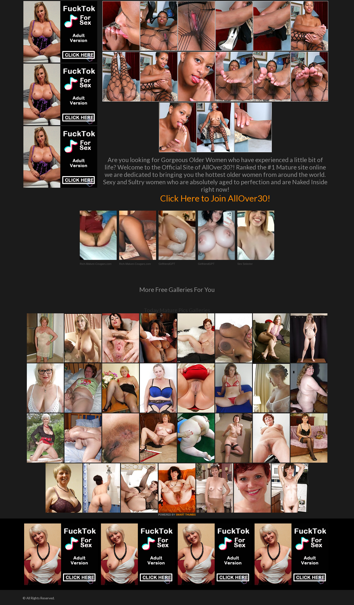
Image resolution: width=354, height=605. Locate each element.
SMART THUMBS (186, 514)
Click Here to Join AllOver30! (215, 198)
